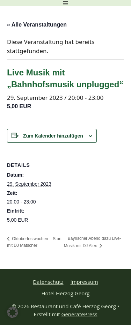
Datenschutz (48, 281)
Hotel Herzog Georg (66, 293)
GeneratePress (79, 314)
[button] (12, 312)
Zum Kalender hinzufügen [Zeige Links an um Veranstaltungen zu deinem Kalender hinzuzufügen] (53, 136)
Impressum (84, 281)
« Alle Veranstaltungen (37, 25)
